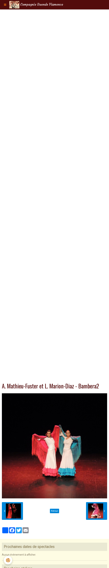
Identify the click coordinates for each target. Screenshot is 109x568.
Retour (54, 511)
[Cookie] (8, 560)
